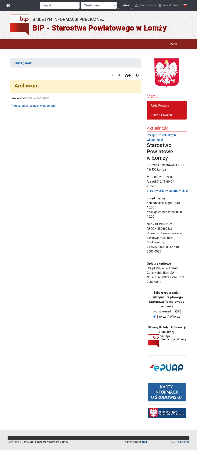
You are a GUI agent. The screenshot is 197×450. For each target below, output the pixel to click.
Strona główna (22, 63)
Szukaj (125, 5)
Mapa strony (145, 5)
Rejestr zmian (170, 5)
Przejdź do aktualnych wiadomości (33, 106)
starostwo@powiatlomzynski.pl (167, 191)
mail (144, 441)
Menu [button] (177, 44)
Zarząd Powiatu (161, 115)
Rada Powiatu (160, 105)
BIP (188, 5)
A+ (128, 75)
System (180, 442)
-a (112, 75)
